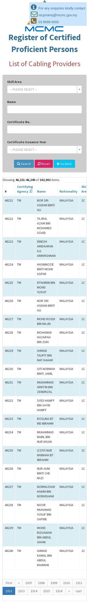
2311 (79, 583)
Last (79, 591)
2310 (66, 583)
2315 (46, 591)
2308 (41, 583)
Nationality (68, 191)
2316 (59, 591)
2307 (28, 583)
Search (24, 164)
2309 (54, 583)
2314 (34, 591)
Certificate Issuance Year (26, 142)
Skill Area (14, 82)
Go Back (64, 164)
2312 (8, 591)
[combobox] (44, 89)
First (9, 583)
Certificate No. (18, 122)
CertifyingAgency (25, 189)
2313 (21, 591)
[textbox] (43, 89)
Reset (44, 164)
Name (11, 102)
